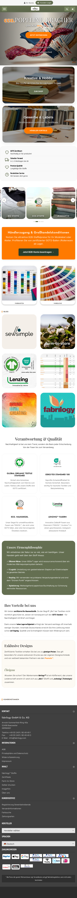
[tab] (38, 712)
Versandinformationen (11, 808)
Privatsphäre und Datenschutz (15, 753)
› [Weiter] (72, 200)
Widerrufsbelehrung (11, 757)
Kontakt (38, 711)
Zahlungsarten (8, 816)
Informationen (38, 743)
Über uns (6, 792)
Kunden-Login (45, 3)
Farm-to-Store (8, 780)
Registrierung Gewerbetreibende (16, 804)
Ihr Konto (30, 3)
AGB (4, 749)
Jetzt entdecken (38, 35)
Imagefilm (6, 788)
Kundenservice (38, 798)
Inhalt (38, 766)
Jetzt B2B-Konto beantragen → (38, 252)
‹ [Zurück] (4, 200)
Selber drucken (8, 784)
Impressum (6, 761)
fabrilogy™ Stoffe (9, 773)
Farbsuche (6, 812)
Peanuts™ (49, 658)
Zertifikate (6, 777)
